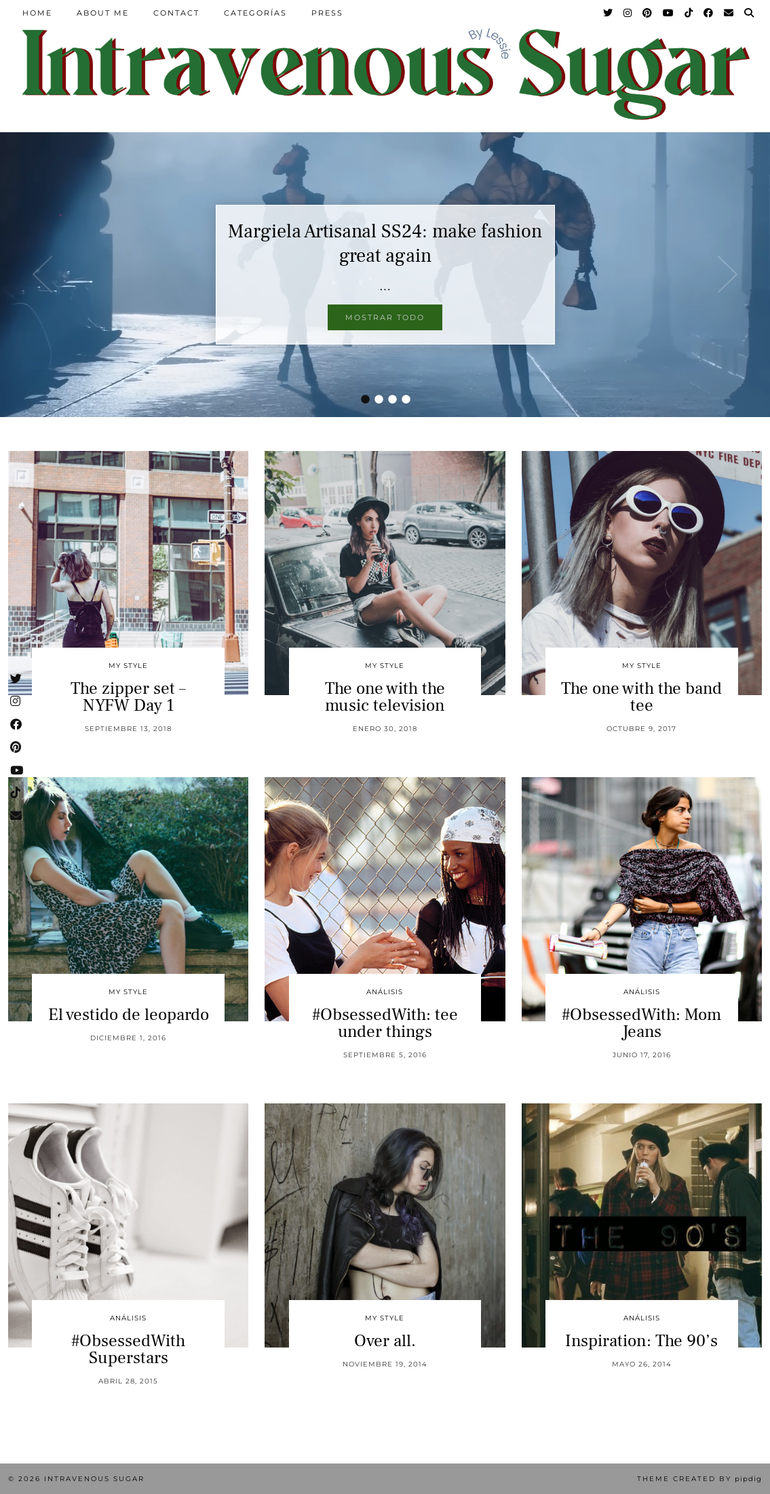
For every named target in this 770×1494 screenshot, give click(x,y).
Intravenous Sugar (94, 1478)
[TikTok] (689, 13)
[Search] (749, 13)
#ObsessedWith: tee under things (385, 1023)
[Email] (729, 13)
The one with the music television (385, 696)
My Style (128, 665)
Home (37, 13)
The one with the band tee (641, 696)
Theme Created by (699, 1478)
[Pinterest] (647, 13)
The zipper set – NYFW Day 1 (128, 696)
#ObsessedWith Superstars (128, 1349)
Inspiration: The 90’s (641, 1341)
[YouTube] (669, 13)
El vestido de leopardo (128, 1014)
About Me (103, 13)
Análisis (384, 991)
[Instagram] (628, 13)
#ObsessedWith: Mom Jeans (641, 1023)
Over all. (385, 1341)
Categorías (255, 13)
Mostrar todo (385, 317)
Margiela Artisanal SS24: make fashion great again (385, 243)
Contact (176, 13)
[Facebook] (709, 13)
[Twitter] (608, 13)
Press (327, 13)
